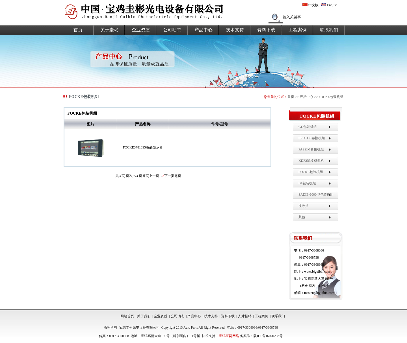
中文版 (310, 5)
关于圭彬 (109, 29)
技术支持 (235, 29)
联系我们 (329, 29)
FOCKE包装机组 (331, 97)
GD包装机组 (307, 127)
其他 (301, 217)
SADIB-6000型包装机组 (316, 194)
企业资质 (141, 29)
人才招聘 (245, 316)
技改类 (303, 206)
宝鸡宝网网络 (229, 336)
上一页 (154, 176)
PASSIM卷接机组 (311, 149)
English (329, 5)
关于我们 (144, 316)
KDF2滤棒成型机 (311, 161)
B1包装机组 (307, 183)
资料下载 (266, 29)
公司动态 (172, 29)
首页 (78, 29)
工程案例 (298, 29)
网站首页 (127, 316)
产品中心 (203, 29)
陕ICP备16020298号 (268, 336)
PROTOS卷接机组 (311, 138)
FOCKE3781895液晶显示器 (143, 147)
